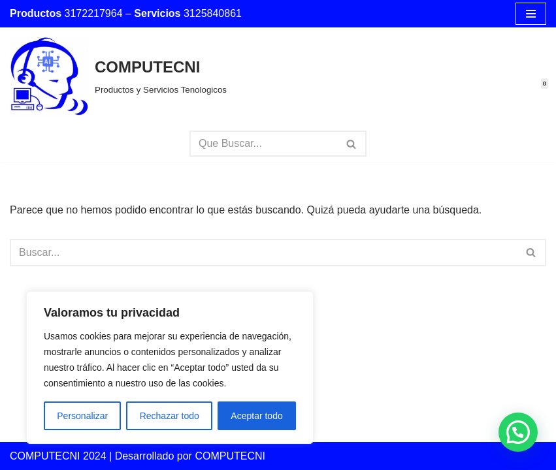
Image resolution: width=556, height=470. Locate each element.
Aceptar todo (256, 416)
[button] (518, 432)
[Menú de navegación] (530, 14)
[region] (170, 367)
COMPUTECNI (230, 456)
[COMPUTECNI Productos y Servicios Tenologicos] (118, 76)
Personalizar (82, 416)
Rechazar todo (169, 416)
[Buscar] (263, 144)
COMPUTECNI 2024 (58, 456)
